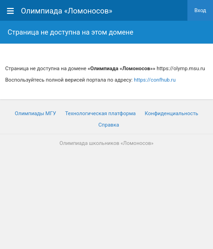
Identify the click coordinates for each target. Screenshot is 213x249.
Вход (200, 10)
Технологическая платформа (100, 113)
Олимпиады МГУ (35, 113)
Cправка (109, 125)
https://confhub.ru (155, 80)
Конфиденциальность (171, 113)
